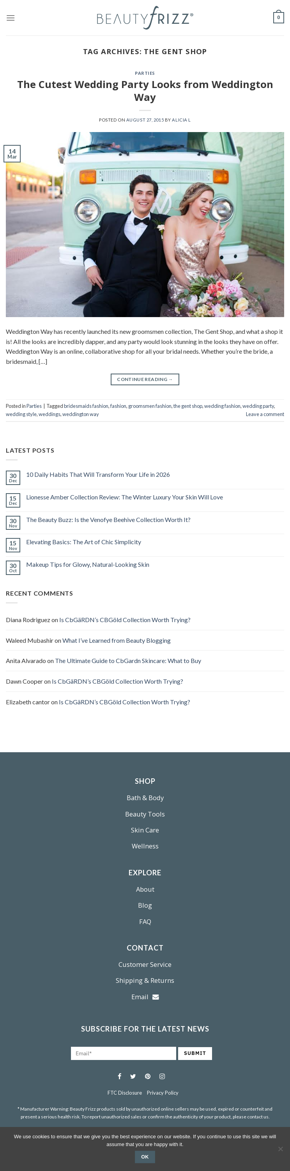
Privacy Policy (163, 1093)
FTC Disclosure (125, 1093)
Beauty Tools (145, 813)
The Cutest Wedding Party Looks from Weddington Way (145, 91)
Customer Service (145, 964)
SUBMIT (195, 1053)
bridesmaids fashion (86, 406)
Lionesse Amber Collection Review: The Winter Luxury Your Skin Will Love (124, 497)
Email (145, 996)
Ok (145, 1157)
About (145, 889)
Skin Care (145, 829)
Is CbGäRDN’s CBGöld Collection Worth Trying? (125, 619)
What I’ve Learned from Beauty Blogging (116, 640)
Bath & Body (145, 797)
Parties (145, 73)
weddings (49, 414)
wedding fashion (222, 406)
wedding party (258, 406)
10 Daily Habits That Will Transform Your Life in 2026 (98, 474)
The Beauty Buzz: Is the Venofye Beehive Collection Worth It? (108, 519)
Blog (145, 905)
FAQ (145, 921)
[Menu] (10, 17)
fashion (118, 406)
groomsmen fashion (150, 406)
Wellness (145, 845)
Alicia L (181, 119)
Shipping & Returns (145, 980)
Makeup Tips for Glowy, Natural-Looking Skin (87, 564)
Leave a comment (265, 414)
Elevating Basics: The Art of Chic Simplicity (83, 541)
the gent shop (187, 406)
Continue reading (145, 379)
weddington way (80, 414)
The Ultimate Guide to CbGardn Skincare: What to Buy (128, 660)
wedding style (21, 414)
